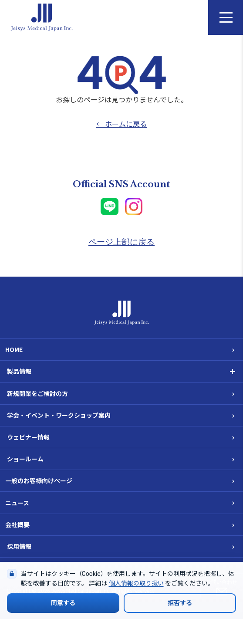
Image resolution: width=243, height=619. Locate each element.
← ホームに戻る (121, 123)
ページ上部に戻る (121, 242)
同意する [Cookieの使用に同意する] (63, 602)
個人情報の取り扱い (136, 583)
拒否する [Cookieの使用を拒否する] (180, 602)
